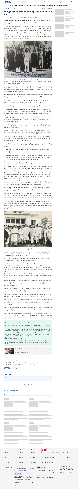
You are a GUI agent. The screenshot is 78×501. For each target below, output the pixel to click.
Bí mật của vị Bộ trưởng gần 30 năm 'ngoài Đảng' (27, 348)
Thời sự (15, 5)
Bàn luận (13, 8)
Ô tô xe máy (32, 452)
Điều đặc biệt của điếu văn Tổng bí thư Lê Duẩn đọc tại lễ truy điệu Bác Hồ (21, 362)
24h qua (68, 460)
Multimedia (69, 454)
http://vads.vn (43, 475)
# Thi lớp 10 (23, 1)
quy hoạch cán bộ (37, 371)
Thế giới (39, 5)
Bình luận (7, 368)
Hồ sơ (53, 462)
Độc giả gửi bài (69, 472)
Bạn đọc (32, 460)
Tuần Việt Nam (48, 1)
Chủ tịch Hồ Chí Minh (16, 371)
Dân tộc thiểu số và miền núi (58, 452)
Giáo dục (35, 5)
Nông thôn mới (55, 449)
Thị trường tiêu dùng (45, 460)
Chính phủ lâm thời (27, 371)
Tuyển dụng (65, 474)
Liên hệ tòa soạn (18, 473)
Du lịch (31, 454)
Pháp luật (32, 449)
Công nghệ (65, 5)
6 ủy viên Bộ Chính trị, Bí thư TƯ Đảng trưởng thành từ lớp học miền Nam (21, 364)
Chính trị (11, 5)
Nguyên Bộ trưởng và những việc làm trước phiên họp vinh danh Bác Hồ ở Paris (23, 360)
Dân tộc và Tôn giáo (28, 5)
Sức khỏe (61, 5)
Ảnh (68, 449)
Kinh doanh (20, 5)
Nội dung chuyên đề (56, 454)
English (53, 457)
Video (68, 452)
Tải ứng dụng (62, 472)
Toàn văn (43, 452)
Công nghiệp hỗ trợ (45, 454)
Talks (53, 460)
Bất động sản (33, 457)
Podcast (42, 1)
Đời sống (56, 5)
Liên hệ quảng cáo (41, 467)
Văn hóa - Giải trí (49, 5)
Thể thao (43, 5)
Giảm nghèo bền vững (46, 462)
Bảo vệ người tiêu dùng (46, 457)
